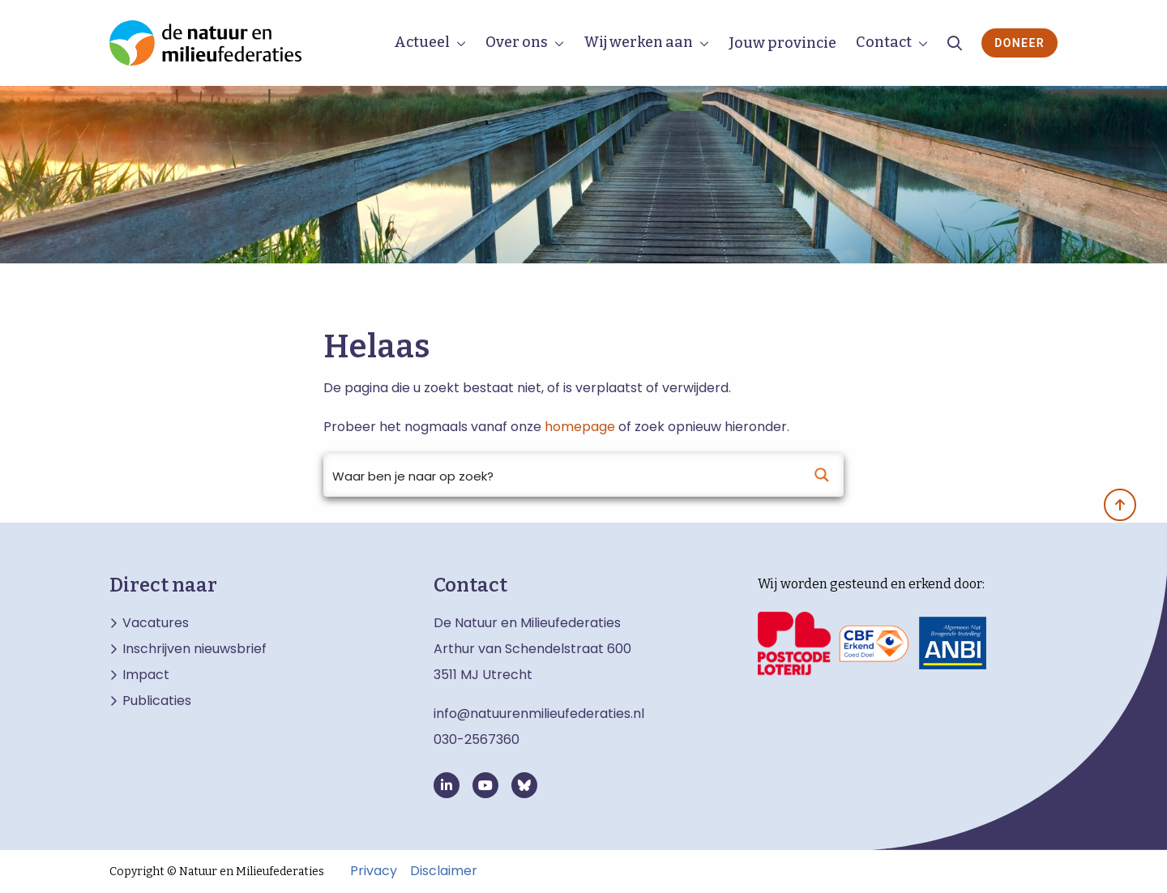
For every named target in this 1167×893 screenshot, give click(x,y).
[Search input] (562, 475)
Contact (884, 42)
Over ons (516, 42)
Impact (145, 675)
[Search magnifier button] (822, 475)
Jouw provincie (782, 43)
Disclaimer (443, 871)
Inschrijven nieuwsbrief (194, 649)
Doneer (1019, 42)
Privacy (373, 871)
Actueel (422, 42)
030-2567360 (476, 739)
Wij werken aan (638, 42)
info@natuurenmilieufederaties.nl (539, 713)
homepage (580, 426)
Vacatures (155, 623)
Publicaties (156, 700)
